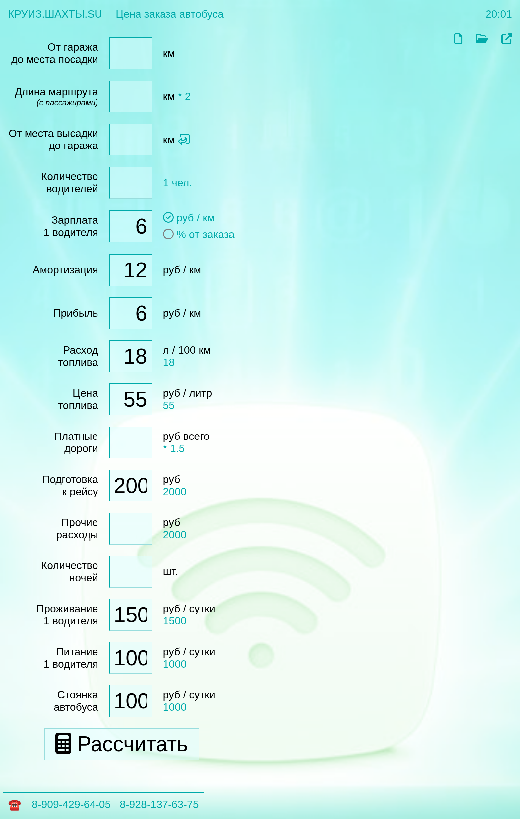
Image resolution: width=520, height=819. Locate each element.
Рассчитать (121, 744)
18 (169, 362)
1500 (175, 621)
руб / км (189, 218)
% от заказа (199, 234)
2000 (175, 491)
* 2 (184, 96)
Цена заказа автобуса (170, 14)
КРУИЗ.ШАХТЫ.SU (55, 14)
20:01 (499, 14)
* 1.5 (174, 448)
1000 (175, 664)
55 (169, 405)
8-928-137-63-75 (159, 804)
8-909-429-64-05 (71, 804)
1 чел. (177, 183)
